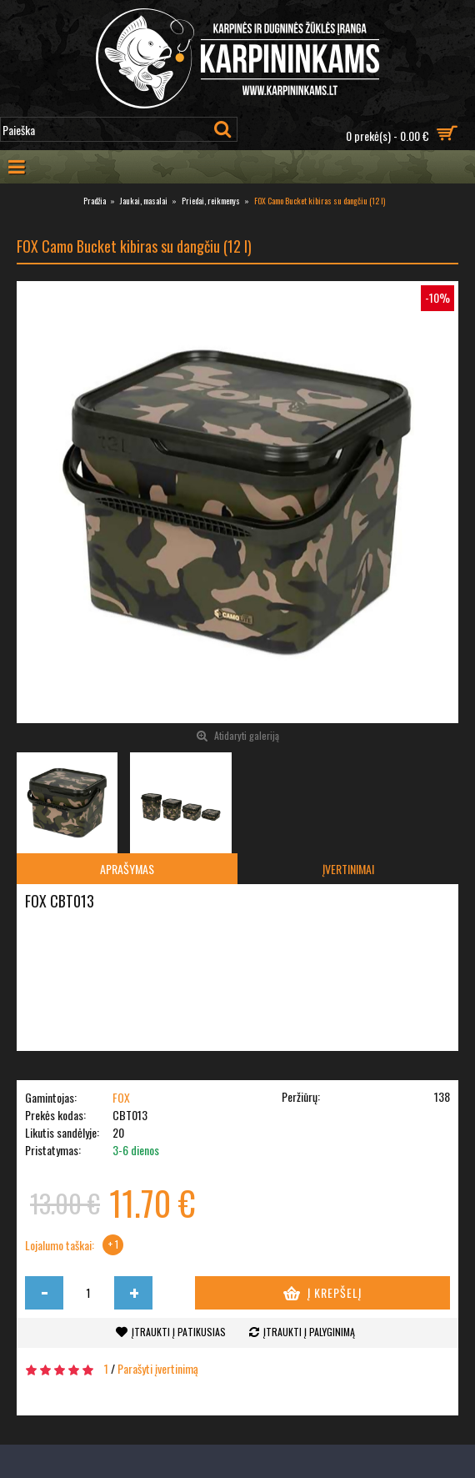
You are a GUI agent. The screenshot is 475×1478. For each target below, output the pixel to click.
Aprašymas (127, 868)
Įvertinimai (348, 868)
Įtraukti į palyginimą (309, 1332)
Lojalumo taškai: (59, 1245)
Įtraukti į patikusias (179, 1332)
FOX (121, 1097)
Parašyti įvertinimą (158, 1368)
